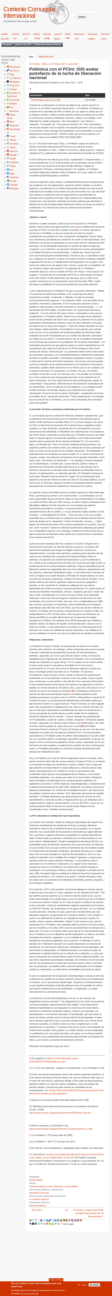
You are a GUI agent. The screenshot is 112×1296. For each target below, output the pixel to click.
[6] (53, 537)
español (58, 34)
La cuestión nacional (39, 1199)
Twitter (13, 166)
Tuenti (12, 136)
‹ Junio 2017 (36, 1210)
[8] (30, 1141)
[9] (30, 1148)
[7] (44, 668)
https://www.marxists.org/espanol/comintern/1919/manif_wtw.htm (60, 1113)
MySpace (14, 188)
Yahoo (13, 147)
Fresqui (13, 89)
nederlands (79, 34)
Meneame (14, 111)
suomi (104, 39)
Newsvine (14, 125)
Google (13, 181)
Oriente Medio (36, 1180)
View (32, 56)
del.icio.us (14, 70)
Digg (12, 74)
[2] (103, 153)
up (66, 1210)
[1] (42, 153)
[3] (78, 230)
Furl (11, 107)
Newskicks (15, 82)
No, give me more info (29, 1294)
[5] (82, 441)
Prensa (57, 44)
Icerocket (14, 144)
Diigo (12, 173)
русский (5, 39)
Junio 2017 (73, 64)
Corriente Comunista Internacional (29, 12)
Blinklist (13, 104)
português (92, 34)
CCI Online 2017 (58, 64)
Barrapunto (15, 67)
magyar (91, 39)
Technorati (14, 100)
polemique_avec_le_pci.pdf (47, 100)
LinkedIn (14, 185)
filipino (57, 39)
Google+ (14, 155)
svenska (47, 34)
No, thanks (94, 1286)
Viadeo (13, 140)
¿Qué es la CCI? (23, 44)
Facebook (14, 177)
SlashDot (14, 162)
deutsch (26, 34)
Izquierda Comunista (39, 1193)
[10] (80, 732)
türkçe (68, 34)
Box (11, 170)
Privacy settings (56, 1281)
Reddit (13, 159)
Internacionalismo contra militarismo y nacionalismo (53, 1186)
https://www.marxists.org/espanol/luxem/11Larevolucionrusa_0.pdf (60, 1129)
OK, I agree (82, 1286)
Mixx (12, 122)
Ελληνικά (105, 34)
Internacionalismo (37, 1206)
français (15, 34)
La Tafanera (15, 78)
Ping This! (14, 85)
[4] (54, 249)
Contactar (7, 44)
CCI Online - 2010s (38, 64)
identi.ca (14, 151)
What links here (46, 57)
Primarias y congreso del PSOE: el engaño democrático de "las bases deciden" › (88, 1213)
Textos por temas (43, 44)
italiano (36, 34)
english (4, 34)
